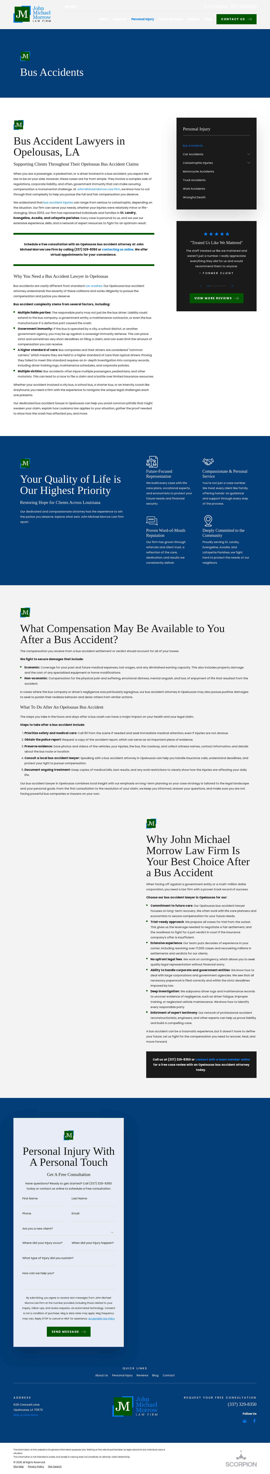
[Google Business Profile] (245, 1421)
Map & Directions (25, 1415)
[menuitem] (216, 145)
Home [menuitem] (103, 19)
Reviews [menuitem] (194, 19)
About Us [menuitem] (119, 19)
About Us (101, 1375)
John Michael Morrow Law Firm (98, 189)
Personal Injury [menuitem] (142, 19)
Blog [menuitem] (208, 19)
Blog (155, 1375)
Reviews (142, 1375)
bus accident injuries (58, 202)
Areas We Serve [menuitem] (171, 19)
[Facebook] (254, 1421)
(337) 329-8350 (242, 1404)
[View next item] (232, 285)
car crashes (93, 286)
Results (70, 6)
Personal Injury (122, 1375)
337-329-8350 (243, 6)
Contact (169, 1375)
